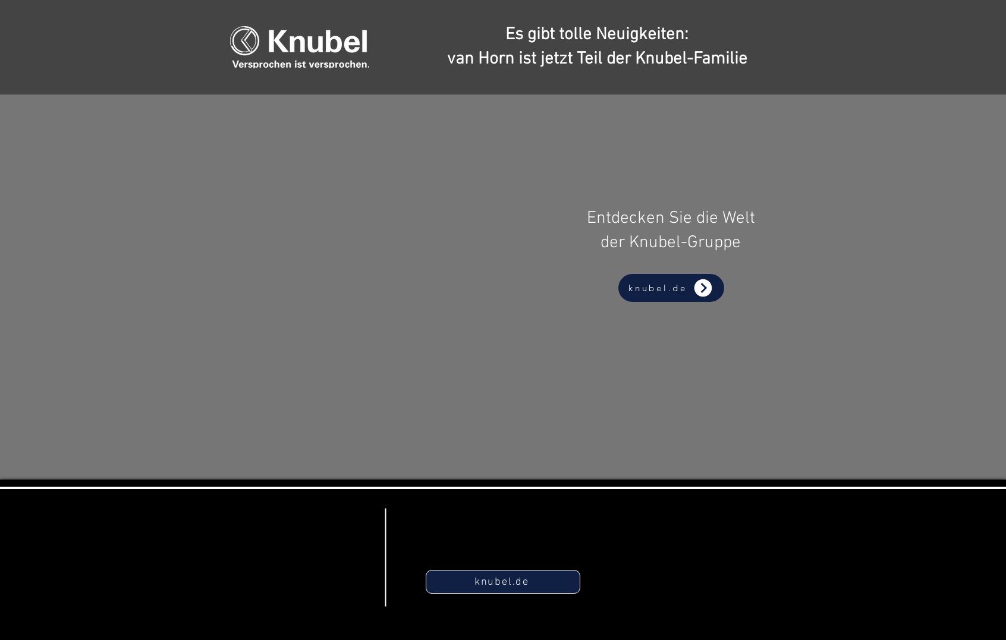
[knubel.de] (671, 288)
